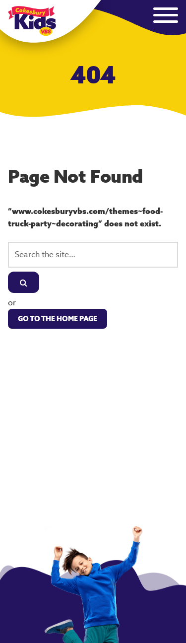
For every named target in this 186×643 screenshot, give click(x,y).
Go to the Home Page (57, 318)
